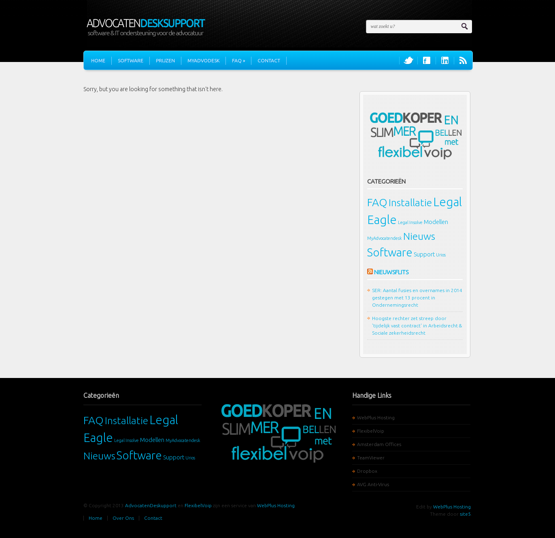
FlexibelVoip (370, 430)
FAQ (238, 60)
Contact (268, 60)
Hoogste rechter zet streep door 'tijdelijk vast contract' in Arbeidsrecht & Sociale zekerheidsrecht (417, 325)
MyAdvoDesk (203, 60)
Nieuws (419, 236)
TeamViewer (371, 457)
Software (130, 60)
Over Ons (123, 518)
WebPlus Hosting (376, 417)
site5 (465, 514)
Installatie (410, 202)
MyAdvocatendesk (384, 238)
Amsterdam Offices (379, 444)
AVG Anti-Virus (373, 484)
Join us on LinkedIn (445, 60)
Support (424, 254)
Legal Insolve (410, 222)
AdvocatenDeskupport (150, 505)
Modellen (436, 221)
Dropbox (367, 471)
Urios (441, 254)
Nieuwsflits (391, 272)
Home (98, 60)
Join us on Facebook (427, 60)
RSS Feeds (463, 60)
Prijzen (165, 60)
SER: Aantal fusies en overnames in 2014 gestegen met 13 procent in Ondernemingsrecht (417, 297)
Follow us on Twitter (408, 60)
